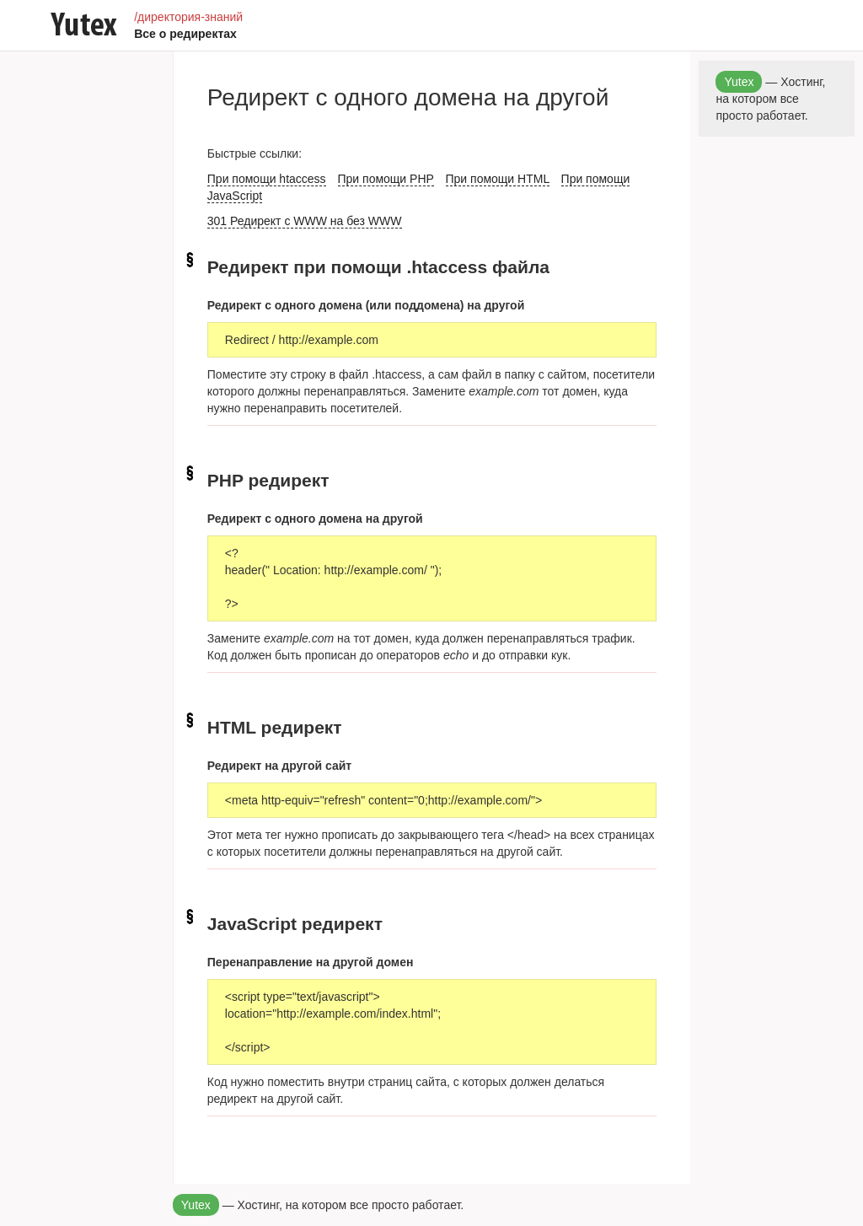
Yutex (196, 1205)
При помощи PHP (386, 179)
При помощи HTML (497, 179)
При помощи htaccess (266, 179)
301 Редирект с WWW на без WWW (304, 221)
